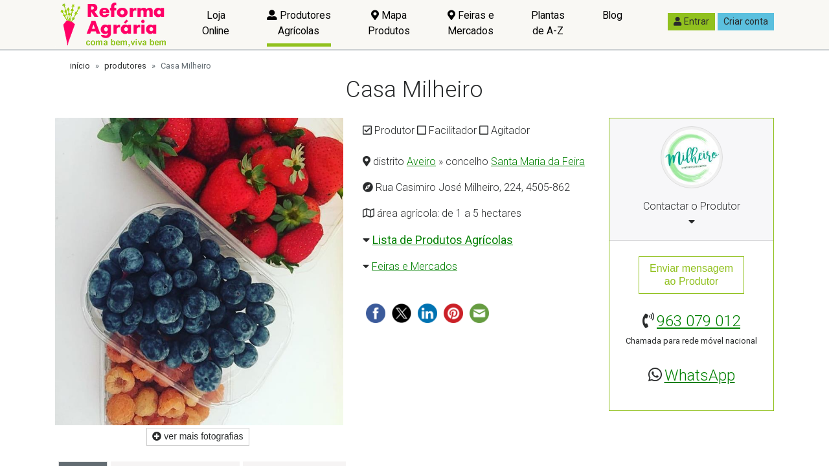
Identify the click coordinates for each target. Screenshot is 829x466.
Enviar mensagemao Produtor (691, 275)
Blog (612, 15)
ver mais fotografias (197, 436)
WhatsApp (699, 375)
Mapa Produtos (389, 23)
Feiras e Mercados (471, 23)
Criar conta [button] (745, 21)
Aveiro (421, 161)
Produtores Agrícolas (299, 23)
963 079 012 (698, 321)
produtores (125, 66)
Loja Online (215, 23)
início (80, 66)
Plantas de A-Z (548, 23)
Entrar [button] (691, 21)
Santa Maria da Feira (538, 161)
